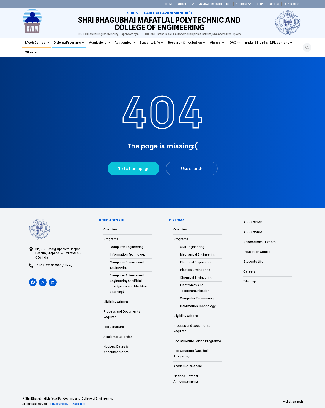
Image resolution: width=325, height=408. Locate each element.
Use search (191, 168)
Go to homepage (133, 168)
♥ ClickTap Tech (293, 401)
